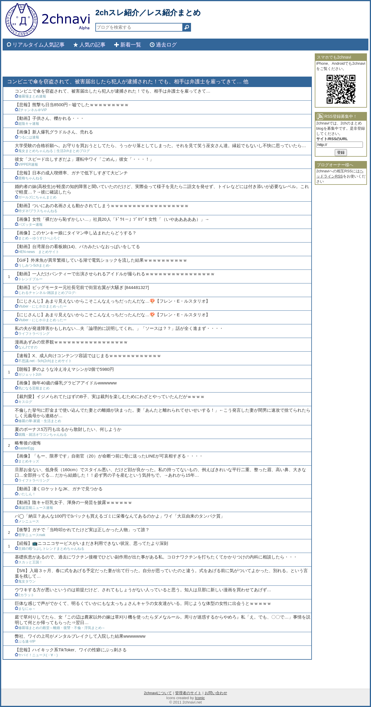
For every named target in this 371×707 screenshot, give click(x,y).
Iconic (200, 698)
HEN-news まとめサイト (37, 252)
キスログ (23, 402)
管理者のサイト (188, 693)
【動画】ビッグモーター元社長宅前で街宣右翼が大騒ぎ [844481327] (82, 287)
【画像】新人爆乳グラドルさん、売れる (54, 131)
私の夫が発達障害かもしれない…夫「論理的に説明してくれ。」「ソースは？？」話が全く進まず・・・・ (119, 328)
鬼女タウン (25, 581)
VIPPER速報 (26, 164)
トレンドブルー (29, 279)
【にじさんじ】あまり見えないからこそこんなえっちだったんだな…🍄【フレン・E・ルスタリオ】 (112, 301)
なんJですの (26, 347)
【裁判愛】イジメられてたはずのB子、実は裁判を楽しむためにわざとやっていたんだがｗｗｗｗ (110, 396)
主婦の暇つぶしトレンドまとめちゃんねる (49, 549)
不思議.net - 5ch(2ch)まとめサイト (43, 361)
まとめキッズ (27, 461)
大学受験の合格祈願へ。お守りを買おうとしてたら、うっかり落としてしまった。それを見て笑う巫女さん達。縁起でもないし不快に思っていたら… (160, 145)
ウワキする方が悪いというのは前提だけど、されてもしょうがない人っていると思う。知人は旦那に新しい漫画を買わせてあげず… (143, 589)
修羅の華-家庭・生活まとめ (38, 421)
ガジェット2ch (28, 375)
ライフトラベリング (32, 334)
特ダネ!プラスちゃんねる (36, 211)
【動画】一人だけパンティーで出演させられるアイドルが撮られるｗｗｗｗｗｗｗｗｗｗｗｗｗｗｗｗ (115, 273)
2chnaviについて (158, 693)
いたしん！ (25, 494)
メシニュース (27, 521)
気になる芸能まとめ (32, 388)
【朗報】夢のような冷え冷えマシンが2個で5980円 (64, 369)
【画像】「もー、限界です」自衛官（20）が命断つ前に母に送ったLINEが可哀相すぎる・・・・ (109, 455)
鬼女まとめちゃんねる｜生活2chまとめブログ (52, 151)
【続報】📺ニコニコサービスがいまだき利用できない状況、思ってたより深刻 (91, 543)
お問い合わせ (216, 693)
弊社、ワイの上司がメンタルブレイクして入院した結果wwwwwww (80, 636)
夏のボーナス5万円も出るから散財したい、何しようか (68, 429)
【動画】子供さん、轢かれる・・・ (49, 118)
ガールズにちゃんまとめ (36, 197)
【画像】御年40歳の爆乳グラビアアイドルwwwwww (66, 382)
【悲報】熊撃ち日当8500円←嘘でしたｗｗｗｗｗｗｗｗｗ (72, 104)
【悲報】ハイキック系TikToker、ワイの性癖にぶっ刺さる (71, 649)
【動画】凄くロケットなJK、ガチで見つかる (59, 488)
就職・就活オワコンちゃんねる (41, 435)
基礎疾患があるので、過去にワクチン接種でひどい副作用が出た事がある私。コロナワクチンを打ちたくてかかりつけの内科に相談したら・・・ (156, 556)
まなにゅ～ (25, 609)
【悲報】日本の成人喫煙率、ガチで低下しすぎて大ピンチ (71, 172)
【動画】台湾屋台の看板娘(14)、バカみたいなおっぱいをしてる (77, 246)
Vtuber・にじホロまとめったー (41, 306)
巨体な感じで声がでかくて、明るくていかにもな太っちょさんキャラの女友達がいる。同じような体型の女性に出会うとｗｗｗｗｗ (143, 603)
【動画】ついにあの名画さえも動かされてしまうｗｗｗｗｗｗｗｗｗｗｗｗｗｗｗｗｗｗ (102, 205)
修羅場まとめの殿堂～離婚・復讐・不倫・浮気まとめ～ (60, 628)
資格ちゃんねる (29, 178)
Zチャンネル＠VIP (31, 110)
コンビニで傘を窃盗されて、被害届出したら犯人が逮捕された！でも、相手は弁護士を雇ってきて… (112, 90)
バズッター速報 (29, 225)
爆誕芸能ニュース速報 (34, 508)
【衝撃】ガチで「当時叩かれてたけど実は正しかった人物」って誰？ (82, 529)
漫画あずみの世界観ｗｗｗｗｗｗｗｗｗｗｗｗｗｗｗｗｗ (71, 341)
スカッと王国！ (29, 562)
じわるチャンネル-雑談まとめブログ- (45, 293)
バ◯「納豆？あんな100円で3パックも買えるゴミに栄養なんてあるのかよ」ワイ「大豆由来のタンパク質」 (120, 515)
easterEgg (24, 448)
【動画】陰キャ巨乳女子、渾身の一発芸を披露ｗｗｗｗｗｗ (73, 502)
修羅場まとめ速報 (30, 96)
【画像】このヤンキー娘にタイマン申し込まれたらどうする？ (76, 232)
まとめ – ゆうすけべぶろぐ (37, 238)
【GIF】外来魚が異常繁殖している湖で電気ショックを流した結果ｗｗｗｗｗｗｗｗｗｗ (101, 260)
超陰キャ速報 (27, 124)
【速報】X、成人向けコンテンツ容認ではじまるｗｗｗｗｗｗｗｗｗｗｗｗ (88, 355)
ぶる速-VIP (25, 641)
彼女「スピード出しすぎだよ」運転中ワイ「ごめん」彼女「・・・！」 (84, 159)
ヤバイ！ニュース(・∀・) (36, 655)
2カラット (24, 595)
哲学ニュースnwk (30, 535)
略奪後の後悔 (28, 442)
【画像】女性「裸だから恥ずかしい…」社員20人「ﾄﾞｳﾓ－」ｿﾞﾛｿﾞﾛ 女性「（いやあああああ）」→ (112, 219)
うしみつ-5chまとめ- (32, 265)
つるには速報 (27, 137)
